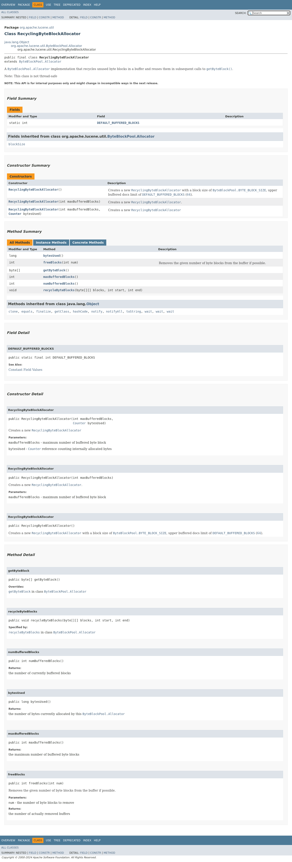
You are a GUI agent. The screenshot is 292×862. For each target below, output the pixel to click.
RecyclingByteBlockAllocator (33, 189)
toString (133, 311)
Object (92, 304)
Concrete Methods (88, 242)
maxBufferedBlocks (58, 277)
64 (189, 194)
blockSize (17, 144)
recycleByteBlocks (58, 290)
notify (96, 311)
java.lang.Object (16, 42)
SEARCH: (241, 13)
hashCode (80, 311)
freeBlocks (52, 262)
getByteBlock (54, 270)
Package (24, 4)
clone (13, 311)
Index (87, 4)
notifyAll (114, 311)
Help (97, 4)
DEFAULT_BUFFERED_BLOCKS (118, 123)
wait (148, 311)
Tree (57, 4)
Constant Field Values (25, 369)
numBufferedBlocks (58, 283)
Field (32, 17)
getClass (62, 311)
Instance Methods (51, 242)
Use (48, 4)
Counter (15, 214)
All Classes (10, 12)
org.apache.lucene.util (37, 27)
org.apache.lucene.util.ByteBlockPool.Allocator (46, 46)
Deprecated (72, 4)
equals (27, 311)
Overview (8, 4)
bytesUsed (51, 255)
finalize (43, 311)
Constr (44, 17)
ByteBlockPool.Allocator (40, 61)
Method (58, 17)
